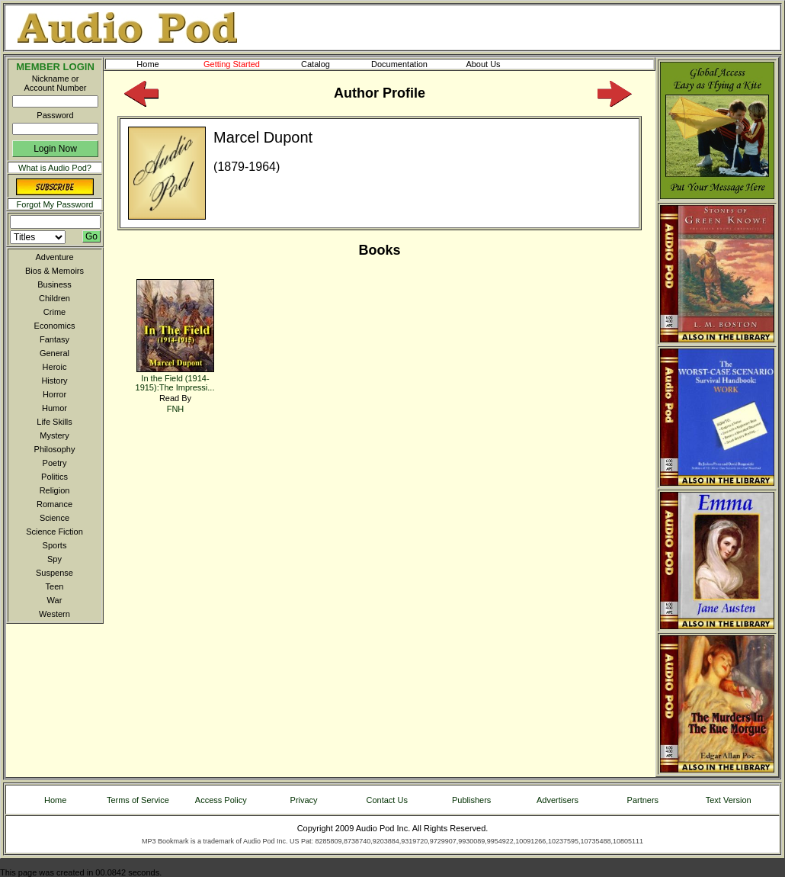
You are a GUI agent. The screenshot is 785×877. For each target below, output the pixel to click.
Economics (54, 325)
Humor (54, 408)
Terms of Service (138, 800)
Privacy (304, 800)
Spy (54, 559)
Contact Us (387, 800)
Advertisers (557, 800)
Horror (54, 394)
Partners (643, 800)
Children (54, 298)
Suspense (54, 572)
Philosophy (54, 449)
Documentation (406, 64)
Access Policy (221, 800)
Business (54, 284)
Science (54, 517)
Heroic (55, 366)
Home (147, 64)
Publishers (471, 800)
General (54, 353)
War (54, 600)
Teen (55, 586)
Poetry (55, 462)
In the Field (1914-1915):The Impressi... (175, 378)
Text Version (728, 800)
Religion (55, 490)
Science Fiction (54, 531)
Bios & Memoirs (54, 270)
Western (54, 613)
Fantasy (54, 339)
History (54, 380)
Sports (55, 545)
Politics (54, 476)
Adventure (54, 257)
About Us (495, 64)
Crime (54, 311)
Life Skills (54, 421)
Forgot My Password (55, 204)
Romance (54, 504)
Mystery (54, 435)
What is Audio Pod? (54, 167)
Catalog (329, 64)
